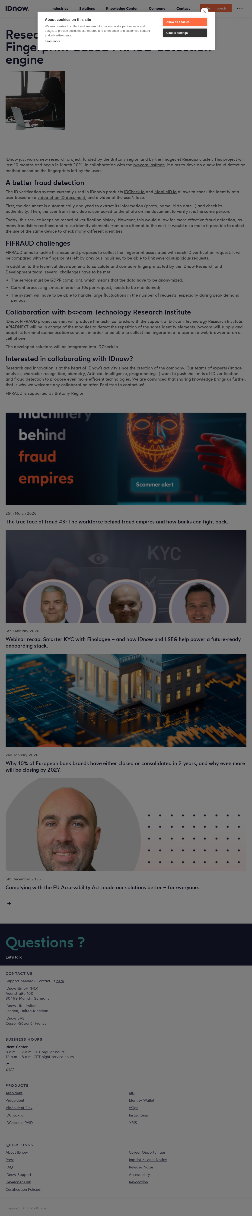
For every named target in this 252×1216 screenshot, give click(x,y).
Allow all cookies (178, 22)
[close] (204, 12)
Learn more (52, 41)
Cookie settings (177, 33)
